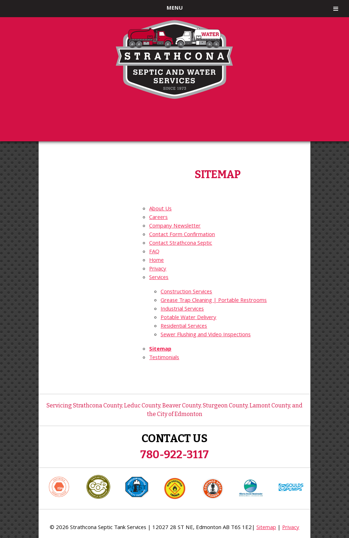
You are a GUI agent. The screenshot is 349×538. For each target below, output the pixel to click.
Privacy (157, 269)
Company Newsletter (175, 226)
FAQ (154, 252)
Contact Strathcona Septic (180, 243)
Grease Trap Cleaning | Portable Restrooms (214, 300)
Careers (158, 217)
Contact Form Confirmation (182, 235)
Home (156, 260)
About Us (160, 209)
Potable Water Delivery (188, 318)
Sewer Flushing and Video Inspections (206, 335)
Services (158, 278)
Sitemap (160, 349)
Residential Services (184, 326)
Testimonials (164, 358)
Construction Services (186, 292)
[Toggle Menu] (335, 8)
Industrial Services (182, 309)
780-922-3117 (174, 454)
